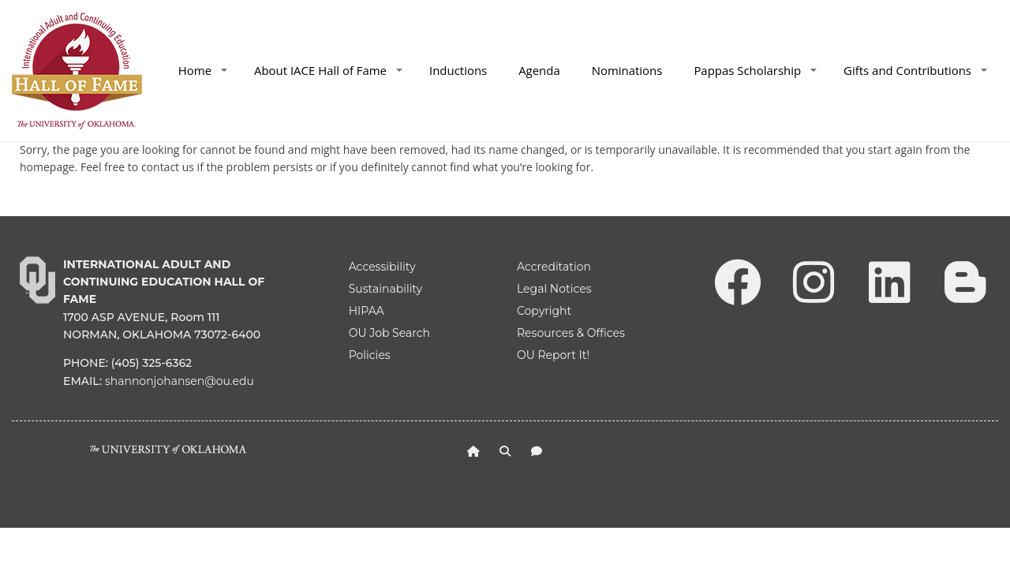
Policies (370, 355)
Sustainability (385, 289)
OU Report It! (553, 355)
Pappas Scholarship (755, 70)
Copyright (544, 311)
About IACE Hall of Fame (328, 70)
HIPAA (366, 311)
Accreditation (554, 267)
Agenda (539, 70)
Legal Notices (554, 289)
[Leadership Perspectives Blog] (965, 281)
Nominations (627, 70)
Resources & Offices (571, 333)
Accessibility (382, 267)
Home (202, 70)
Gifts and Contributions (915, 70)
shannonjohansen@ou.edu (179, 381)
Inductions (458, 70)
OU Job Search (389, 333)
